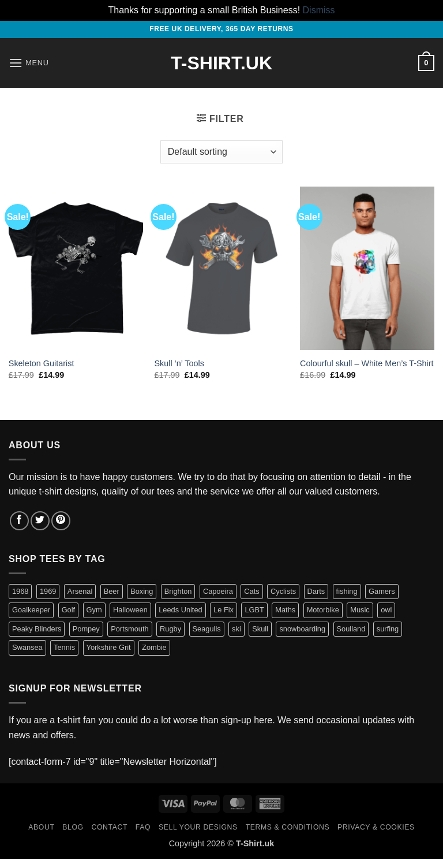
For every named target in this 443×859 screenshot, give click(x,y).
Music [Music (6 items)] (359, 609)
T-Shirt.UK (221, 63)
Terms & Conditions (288, 827)
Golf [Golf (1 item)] (68, 609)
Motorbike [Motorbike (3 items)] (323, 609)
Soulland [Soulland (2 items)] (351, 628)
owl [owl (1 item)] (386, 609)
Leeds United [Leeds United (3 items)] (180, 609)
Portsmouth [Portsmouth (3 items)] (129, 628)
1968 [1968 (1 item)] (20, 591)
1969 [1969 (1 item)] (48, 591)
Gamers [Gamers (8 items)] (382, 591)
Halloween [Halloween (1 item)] (130, 609)
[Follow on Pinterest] (60, 520)
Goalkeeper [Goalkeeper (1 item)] (31, 609)
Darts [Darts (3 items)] (316, 591)
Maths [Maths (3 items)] (285, 609)
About (41, 827)
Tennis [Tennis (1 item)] (64, 647)
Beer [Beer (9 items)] (111, 591)
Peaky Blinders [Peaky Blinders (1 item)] (36, 628)
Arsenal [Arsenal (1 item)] (79, 591)
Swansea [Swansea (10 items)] (27, 647)
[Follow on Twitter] (40, 520)
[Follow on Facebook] (19, 520)
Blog (72, 827)
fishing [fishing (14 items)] (347, 591)
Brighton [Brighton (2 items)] (178, 591)
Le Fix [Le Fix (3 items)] (223, 609)
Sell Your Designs (198, 827)
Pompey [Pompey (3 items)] (86, 628)
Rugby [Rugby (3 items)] (170, 628)
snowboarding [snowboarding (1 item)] (302, 628)
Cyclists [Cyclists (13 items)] (283, 591)
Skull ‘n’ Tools (179, 363)
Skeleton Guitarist (41, 363)
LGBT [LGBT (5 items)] (254, 609)
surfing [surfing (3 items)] (388, 628)
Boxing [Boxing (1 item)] (141, 591)
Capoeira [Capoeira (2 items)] (218, 591)
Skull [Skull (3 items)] (260, 628)
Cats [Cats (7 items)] (251, 591)
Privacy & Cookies (376, 827)
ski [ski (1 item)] (236, 628)
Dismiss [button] (319, 10)
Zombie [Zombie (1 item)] (154, 647)
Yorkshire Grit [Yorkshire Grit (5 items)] (109, 647)
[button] (29, 63)
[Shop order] (221, 151)
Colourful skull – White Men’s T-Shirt (366, 363)
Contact (110, 827)
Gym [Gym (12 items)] (94, 609)
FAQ (143, 827)
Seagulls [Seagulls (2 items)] (207, 628)
